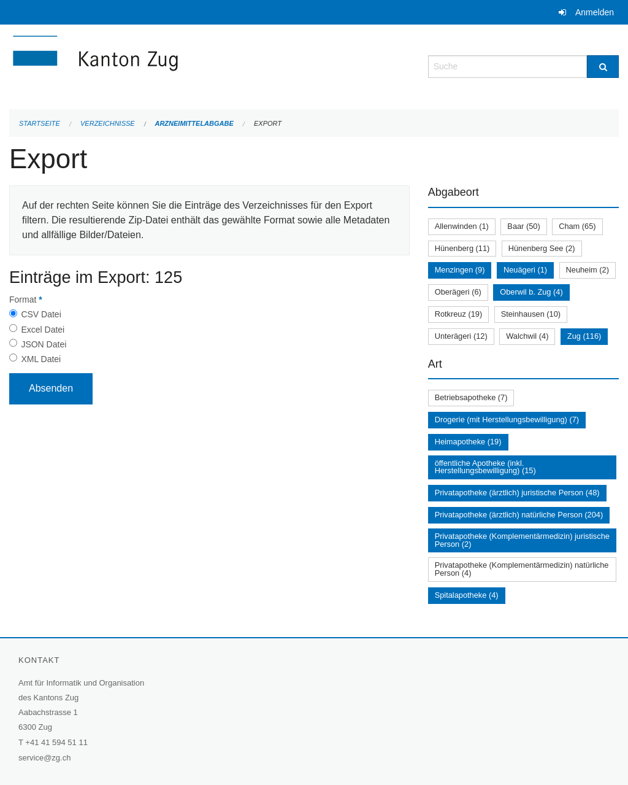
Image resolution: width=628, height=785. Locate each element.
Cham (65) (577, 226)
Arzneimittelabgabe (194, 123)
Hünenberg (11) (462, 248)
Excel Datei (42, 329)
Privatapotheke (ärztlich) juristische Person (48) (517, 492)
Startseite (39, 123)
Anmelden (594, 12)
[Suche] (603, 66)
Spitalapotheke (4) (467, 595)
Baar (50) (523, 226)
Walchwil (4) (527, 336)
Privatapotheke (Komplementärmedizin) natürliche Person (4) (522, 569)
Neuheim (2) (587, 269)
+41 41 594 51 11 (56, 742)
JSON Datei (43, 344)
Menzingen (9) (460, 269)
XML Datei (41, 359)
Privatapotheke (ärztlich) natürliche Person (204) (519, 514)
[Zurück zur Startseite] (168, 65)
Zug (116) (584, 336)
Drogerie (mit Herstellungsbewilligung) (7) (507, 419)
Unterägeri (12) (461, 336)
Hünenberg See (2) (541, 248)
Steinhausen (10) (531, 314)
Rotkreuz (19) (459, 314)
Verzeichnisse (107, 123)
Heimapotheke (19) (468, 441)
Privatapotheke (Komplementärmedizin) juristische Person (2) (522, 540)
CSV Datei (41, 314)
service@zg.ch (44, 757)
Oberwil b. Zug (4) (531, 291)
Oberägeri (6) (458, 291)
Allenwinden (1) (462, 226)
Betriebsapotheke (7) (471, 397)
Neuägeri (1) (525, 269)
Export (267, 123)
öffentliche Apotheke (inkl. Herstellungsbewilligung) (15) (485, 467)
